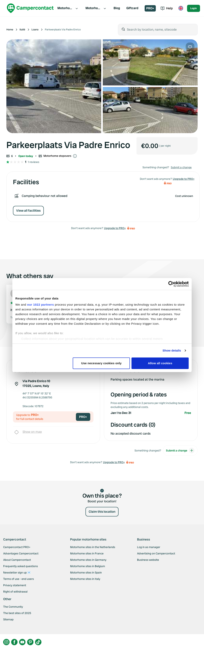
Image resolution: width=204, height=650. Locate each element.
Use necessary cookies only (101, 363)
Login (193, 8)
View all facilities (28, 210)
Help (167, 8)
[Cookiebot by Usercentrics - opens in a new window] (171, 284)
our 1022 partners (40, 304)
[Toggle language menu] (180, 8)
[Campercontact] (30, 8)
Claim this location (102, 512)
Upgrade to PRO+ (115, 228)
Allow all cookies (160, 363)
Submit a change (181, 167)
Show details (172, 350)
